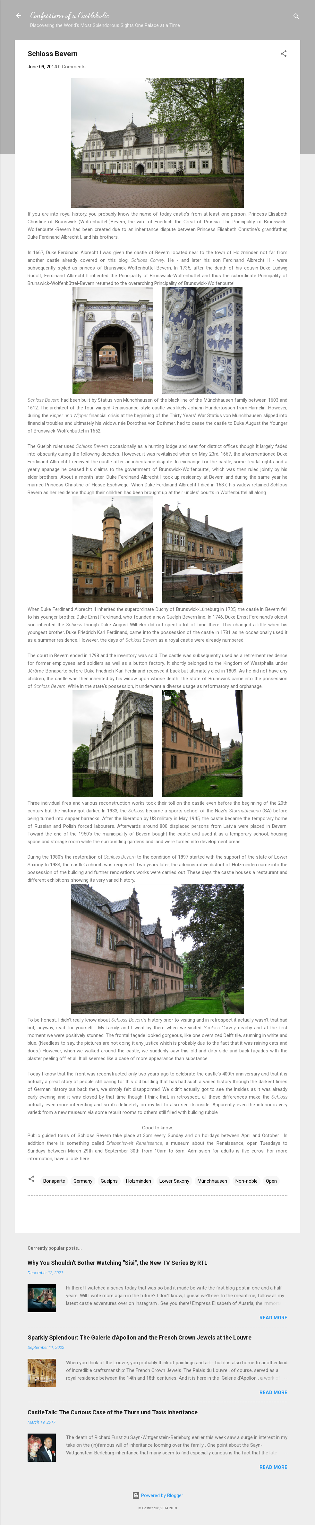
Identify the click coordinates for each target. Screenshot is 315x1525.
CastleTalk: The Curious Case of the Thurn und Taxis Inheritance (113, 1412)
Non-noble (246, 1181)
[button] (283, 55)
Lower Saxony (174, 1181)
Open (271, 1181)
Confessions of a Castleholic (69, 15)
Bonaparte (54, 1181)
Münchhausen (212, 1181)
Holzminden (138, 1181)
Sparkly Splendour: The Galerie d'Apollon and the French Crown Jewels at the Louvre (139, 1337)
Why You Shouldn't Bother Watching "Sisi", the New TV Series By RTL (118, 1262)
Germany (82, 1181)
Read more (273, 1318)
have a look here (72, 1158)
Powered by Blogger (157, 1495)
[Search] (296, 17)
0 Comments (72, 67)
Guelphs (109, 1181)
